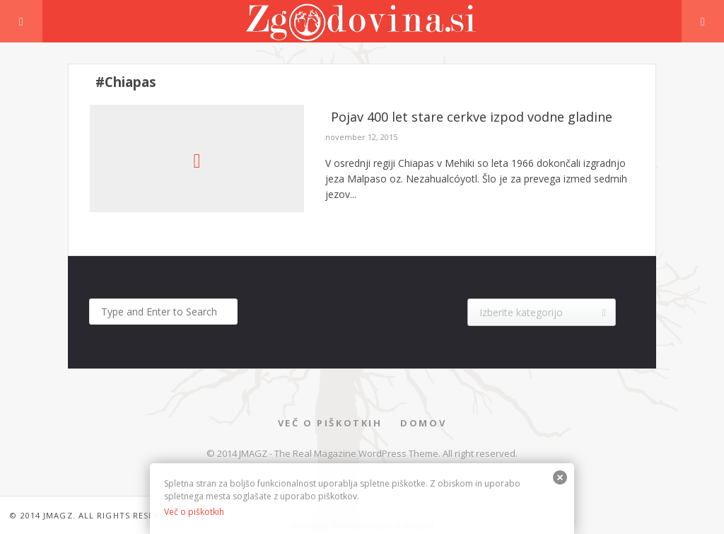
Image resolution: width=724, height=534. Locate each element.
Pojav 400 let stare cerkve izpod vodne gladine (471, 116)
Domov (423, 423)
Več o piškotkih (330, 423)
